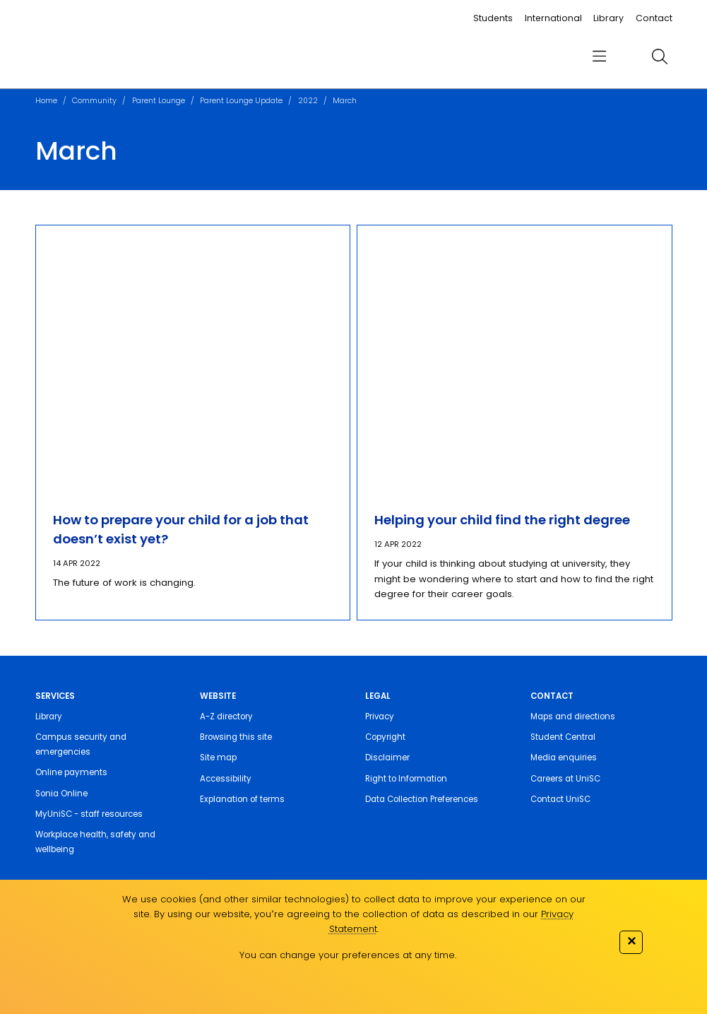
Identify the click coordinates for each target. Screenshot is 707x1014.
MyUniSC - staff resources (89, 814)
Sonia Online (61, 793)
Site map (218, 757)
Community (94, 100)
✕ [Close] (631, 941)
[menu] (599, 56)
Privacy (379, 716)
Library (608, 18)
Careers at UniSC (565, 778)
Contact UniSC (560, 799)
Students (493, 18)
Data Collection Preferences (421, 799)
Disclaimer (387, 757)
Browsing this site (236, 737)
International (553, 18)
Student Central (562, 737)
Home (46, 100)
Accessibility (225, 778)
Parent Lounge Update (241, 100)
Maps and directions (572, 716)
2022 (308, 100)
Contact (654, 18)
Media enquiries (563, 757)
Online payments (71, 772)
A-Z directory (226, 716)
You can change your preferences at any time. (347, 955)
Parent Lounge (158, 100)
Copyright (385, 737)
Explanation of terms (242, 799)
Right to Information (406, 778)
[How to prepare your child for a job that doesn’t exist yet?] (193, 359)
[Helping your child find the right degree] (514, 359)
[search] (660, 56)
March (345, 100)
